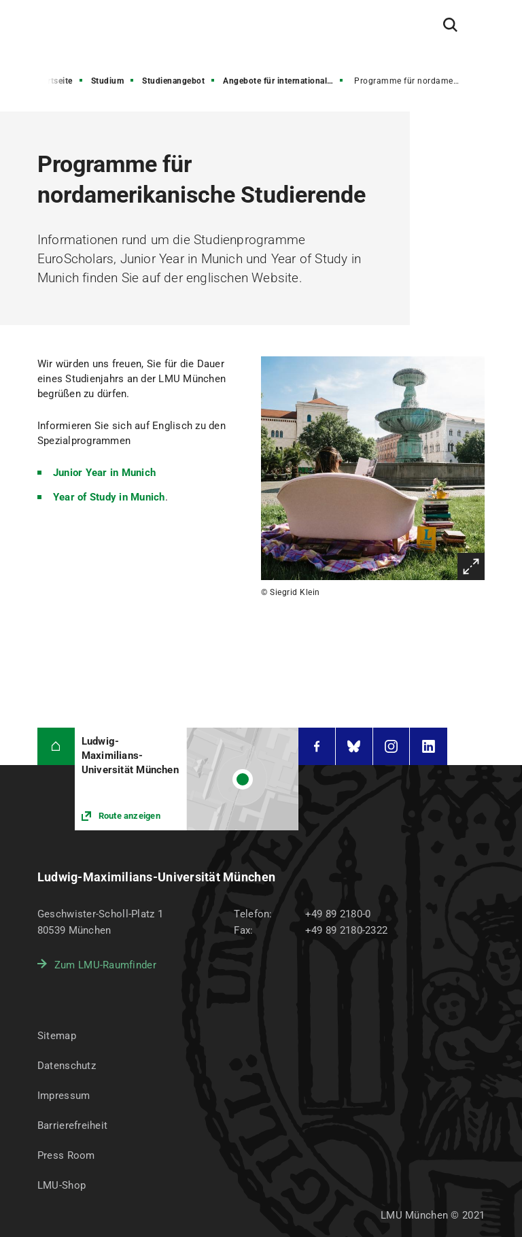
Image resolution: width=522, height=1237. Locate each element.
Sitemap (56, 1036)
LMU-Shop (61, 1185)
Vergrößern (471, 566)
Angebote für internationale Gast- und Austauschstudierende (284, 81)
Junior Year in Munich (104, 473)
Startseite (54, 81)
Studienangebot (173, 81)
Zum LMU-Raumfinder (105, 965)
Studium (107, 81)
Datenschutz (66, 1066)
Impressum (63, 1095)
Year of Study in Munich (109, 497)
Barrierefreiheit (72, 1125)
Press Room (66, 1155)
